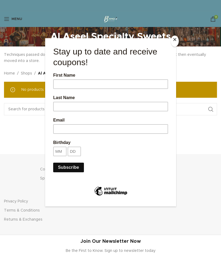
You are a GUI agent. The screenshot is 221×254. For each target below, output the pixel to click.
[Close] (175, 41)
